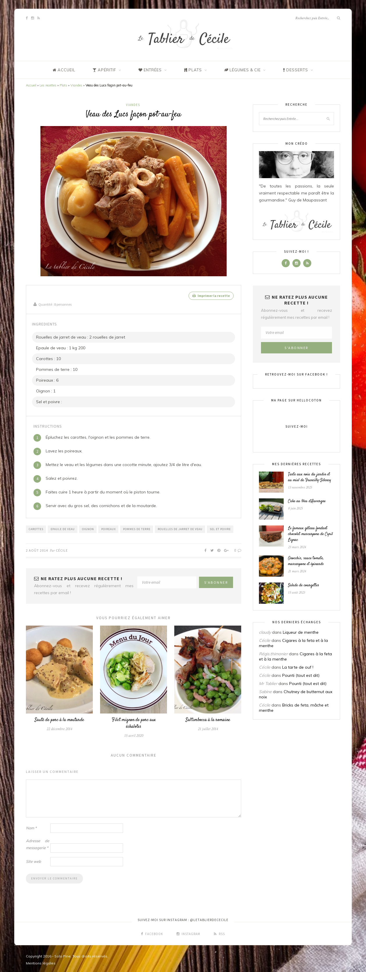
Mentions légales (41, 961)
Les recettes (48, 85)
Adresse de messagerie (37, 842)
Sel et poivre (220, 527)
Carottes (36, 527)
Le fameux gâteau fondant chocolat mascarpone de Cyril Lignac (310, 534)
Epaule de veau (63, 527)
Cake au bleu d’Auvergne (307, 501)
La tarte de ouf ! (297, 667)
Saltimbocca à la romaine (208, 717)
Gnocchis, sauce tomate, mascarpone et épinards (306, 561)
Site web (33, 859)
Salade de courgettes (303, 585)
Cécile (62, 548)
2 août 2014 (37, 548)
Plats (63, 85)
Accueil (31, 85)
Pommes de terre (136, 527)
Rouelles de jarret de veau (180, 527)
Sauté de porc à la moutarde (59, 717)
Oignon (88, 527)
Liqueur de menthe (301, 632)
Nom (31, 825)
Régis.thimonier (273, 653)
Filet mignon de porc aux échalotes (134, 721)
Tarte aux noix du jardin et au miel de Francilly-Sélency (309, 477)
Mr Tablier (268, 683)
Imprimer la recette (211, 295)
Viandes (76, 85)
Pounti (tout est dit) (300, 675)
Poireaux (108, 527)
